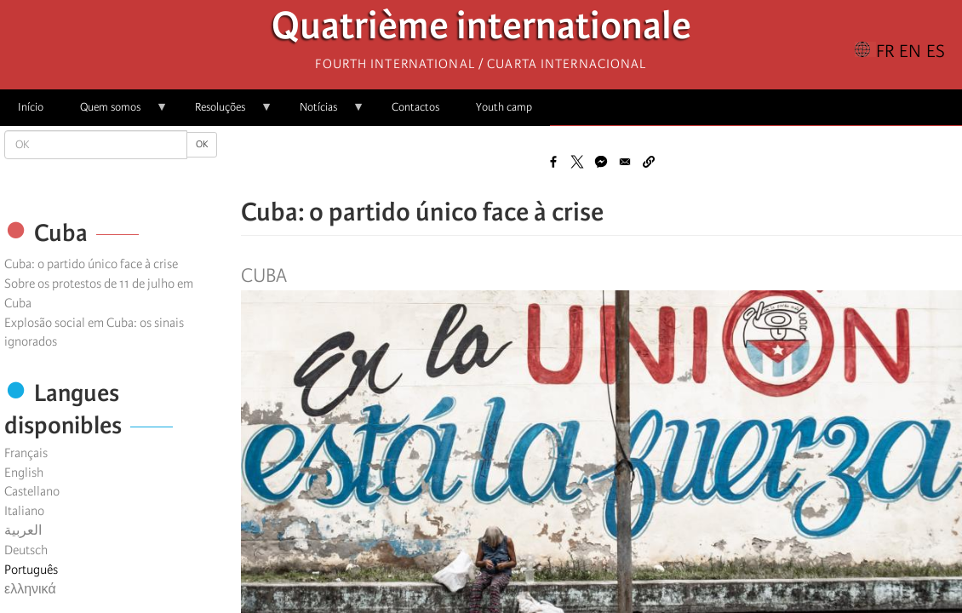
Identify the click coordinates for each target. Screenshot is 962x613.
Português (31, 569)
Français (26, 453)
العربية (23, 530)
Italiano (24, 510)
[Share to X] (577, 161)
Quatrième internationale (481, 30)
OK (202, 144)
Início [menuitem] (30, 106)
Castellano (32, 491)
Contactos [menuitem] (415, 106)
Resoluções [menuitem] (224, 112)
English (23, 472)
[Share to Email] (624, 161)
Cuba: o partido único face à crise (91, 264)
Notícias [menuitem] (323, 112)
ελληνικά (30, 589)
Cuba (264, 276)
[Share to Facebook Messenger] (601, 161)
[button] (648, 161)
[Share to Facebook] (553, 161)
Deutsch (26, 550)
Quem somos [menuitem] (115, 112)
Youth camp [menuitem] (504, 106)
